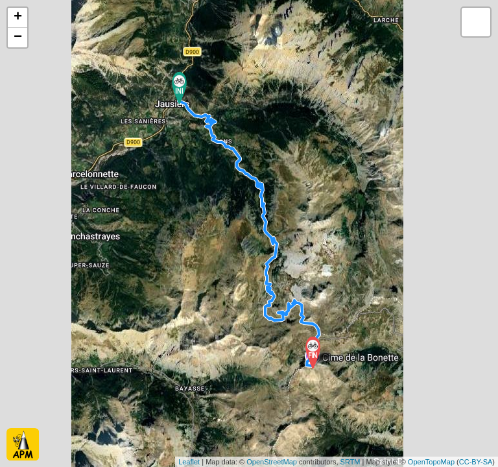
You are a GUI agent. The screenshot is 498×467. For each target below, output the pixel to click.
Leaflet (189, 462)
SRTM (350, 462)
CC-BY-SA (476, 462)
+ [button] (18, 17)
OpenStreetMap (271, 462)
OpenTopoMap (431, 462)
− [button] (18, 37)
